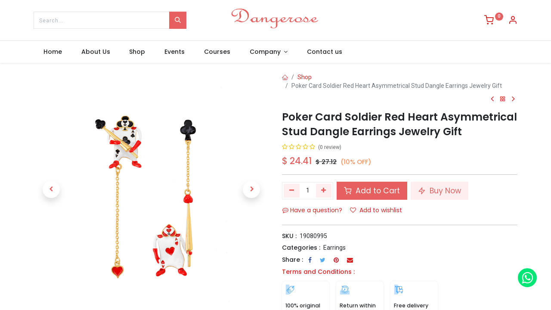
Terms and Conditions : (318, 271)
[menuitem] (52, 52)
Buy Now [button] (439, 191)
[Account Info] (512, 21)
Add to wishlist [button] (376, 210)
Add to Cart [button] (372, 191)
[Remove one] (292, 191)
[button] (51, 189)
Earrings (334, 247)
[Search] (177, 20)
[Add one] (324, 191)
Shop (304, 77)
